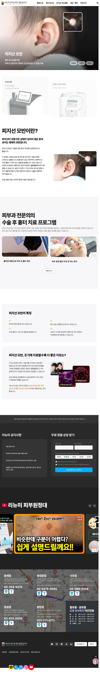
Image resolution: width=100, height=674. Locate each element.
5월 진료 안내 (11, 457)
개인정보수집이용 (65, 472)
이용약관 (4, 663)
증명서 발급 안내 (35, 663)
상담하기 (79, 72)
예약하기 (89, 72)
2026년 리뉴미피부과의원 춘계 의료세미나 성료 (23, 471)
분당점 (89, 467)
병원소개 (40, 4)
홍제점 (59, 467)
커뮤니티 (83, 4)
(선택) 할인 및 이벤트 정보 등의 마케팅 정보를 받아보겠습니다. (73, 474)
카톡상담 (69, 72)
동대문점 (66, 467)
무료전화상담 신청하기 (74, 480)
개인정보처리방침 (13, 663)
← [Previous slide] (90, 526)
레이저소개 (50, 4)
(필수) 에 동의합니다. (67, 472)
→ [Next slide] (94, 526)
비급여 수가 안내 (24, 663)
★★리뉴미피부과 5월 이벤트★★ (18, 464)
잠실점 (81, 467)
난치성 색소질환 (62, 4)
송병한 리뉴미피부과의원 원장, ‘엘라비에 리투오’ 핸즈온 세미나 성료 (23, 480)
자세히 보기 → (49, 281)
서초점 (74, 467)
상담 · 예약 (74, 4)
